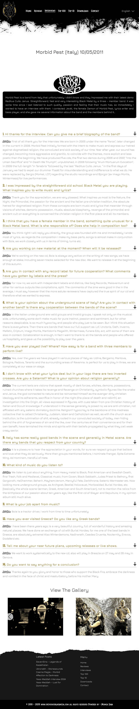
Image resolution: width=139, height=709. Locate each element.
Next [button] (129, 616)
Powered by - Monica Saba (100, 704)
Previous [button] (9, 616)
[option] (35, 617)
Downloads (82, 11)
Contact (95, 11)
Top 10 (71, 11)
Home (28, 11)
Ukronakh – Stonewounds (49, 669)
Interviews (50, 10)
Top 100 (62, 11)
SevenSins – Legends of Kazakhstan (48, 663)
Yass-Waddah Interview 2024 (51, 679)
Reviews (38, 11)
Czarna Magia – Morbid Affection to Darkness (48, 673)
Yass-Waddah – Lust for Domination (48, 684)
